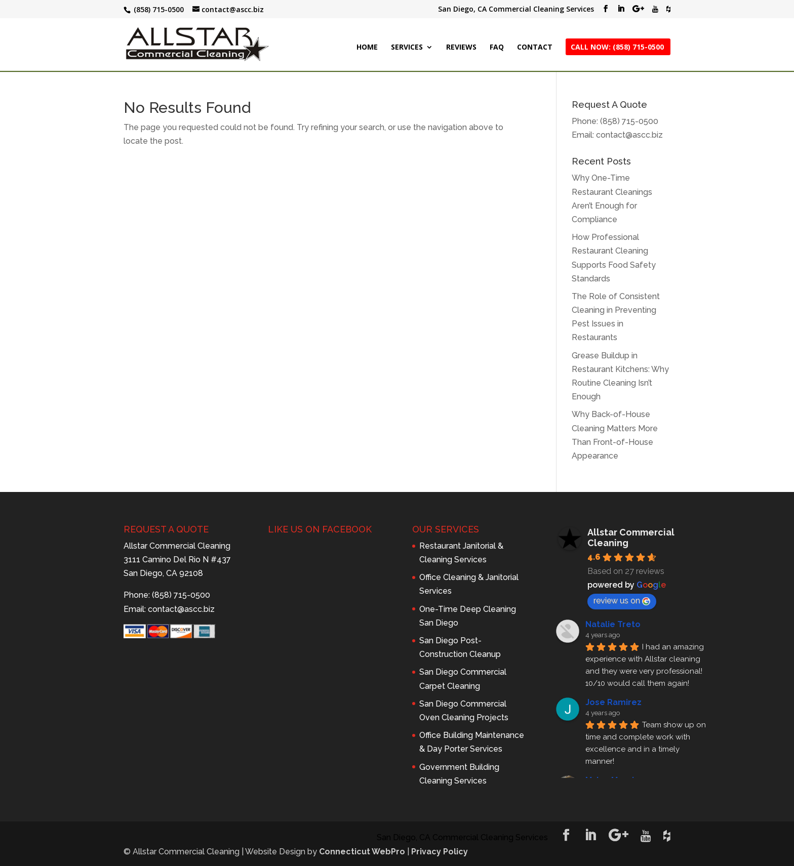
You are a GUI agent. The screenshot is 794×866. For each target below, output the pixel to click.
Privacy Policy (439, 851)
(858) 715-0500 (629, 121)
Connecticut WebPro (362, 851)
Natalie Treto (613, 624)
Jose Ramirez (613, 702)
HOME (367, 48)
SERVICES (407, 48)
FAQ (497, 48)
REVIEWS (461, 48)
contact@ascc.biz (629, 135)
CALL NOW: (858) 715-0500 (617, 48)
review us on (621, 600)
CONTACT (534, 48)
